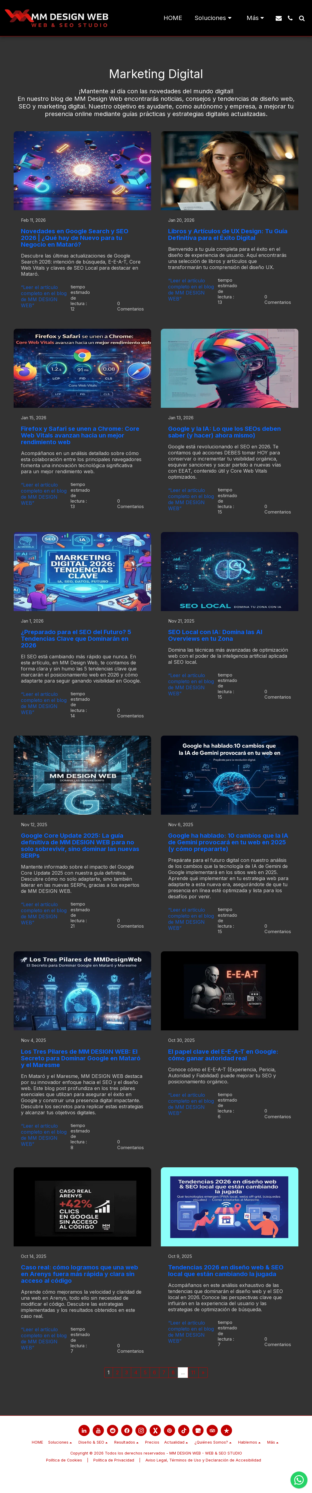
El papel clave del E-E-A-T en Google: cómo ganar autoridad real (223, 1068)
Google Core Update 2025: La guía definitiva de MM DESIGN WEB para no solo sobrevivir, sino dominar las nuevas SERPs (80, 856)
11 (193, 1392)
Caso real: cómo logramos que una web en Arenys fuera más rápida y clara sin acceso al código (79, 1290)
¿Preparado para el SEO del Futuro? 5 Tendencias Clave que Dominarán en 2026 (76, 645)
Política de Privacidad (113, 1479)
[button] (214, 18)
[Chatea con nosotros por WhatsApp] (298, 1479)
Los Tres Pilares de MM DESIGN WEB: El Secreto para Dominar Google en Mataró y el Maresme (81, 1071)
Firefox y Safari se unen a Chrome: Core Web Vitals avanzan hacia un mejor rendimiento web (80, 439)
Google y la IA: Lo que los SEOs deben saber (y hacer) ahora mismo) (224, 436)
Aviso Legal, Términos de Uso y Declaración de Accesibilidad (203, 1479)
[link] (84, 1449)
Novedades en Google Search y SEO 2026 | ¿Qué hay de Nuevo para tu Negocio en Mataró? (74, 238)
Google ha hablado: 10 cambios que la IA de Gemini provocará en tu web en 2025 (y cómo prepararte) (228, 852)
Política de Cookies (64, 1479)
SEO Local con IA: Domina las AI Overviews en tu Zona (215, 642)
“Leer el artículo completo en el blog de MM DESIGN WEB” (44, 297)
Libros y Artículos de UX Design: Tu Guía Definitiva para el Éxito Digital (227, 235)
